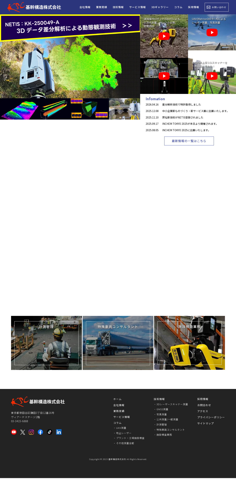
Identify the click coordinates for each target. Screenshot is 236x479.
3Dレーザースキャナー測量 (171, 404)
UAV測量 (117, 428)
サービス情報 (137, 7)
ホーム (113, 399)
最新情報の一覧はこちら (189, 141)
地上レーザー (120, 433)
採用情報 (193, 7)
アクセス (202, 411)
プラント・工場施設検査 (127, 439)
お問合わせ (204, 405)
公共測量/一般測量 (166, 420)
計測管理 (160, 425)
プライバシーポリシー (211, 417)
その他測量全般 (121, 444)
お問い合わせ (219, 7)
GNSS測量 (161, 409)
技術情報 (118, 7)
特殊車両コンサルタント (170, 430)
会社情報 (85, 7)
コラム (178, 7)
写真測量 (160, 414)
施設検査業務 (163, 435)
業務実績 (101, 7)
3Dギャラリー (160, 7)
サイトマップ (205, 423)
